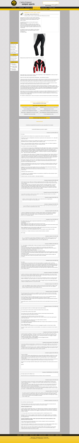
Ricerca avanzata (48, 5)
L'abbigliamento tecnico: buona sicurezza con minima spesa (49, 107)
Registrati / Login (29, 7)
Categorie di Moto (14, 50)
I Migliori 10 (14, 59)
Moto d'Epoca (14, 52)
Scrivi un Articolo (14, 58)
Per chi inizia (14, 46)
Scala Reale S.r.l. (34, 438)
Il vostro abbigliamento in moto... (49, 114)
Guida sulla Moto (36, 7)
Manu (28, 14)
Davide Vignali (41, 438)
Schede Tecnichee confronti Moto (14, 67)
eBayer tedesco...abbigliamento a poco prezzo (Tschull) (29, 112)
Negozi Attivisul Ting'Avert (14, 69)
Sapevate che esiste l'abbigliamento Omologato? (29, 110)
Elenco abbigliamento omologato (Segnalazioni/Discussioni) (49, 112)
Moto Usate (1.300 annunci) (14, 64)
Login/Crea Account (39, 121)
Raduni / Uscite (44, 7)
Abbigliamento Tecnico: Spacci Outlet (29, 114)
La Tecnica (13, 49)
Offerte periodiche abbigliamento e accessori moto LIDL (48, 110)
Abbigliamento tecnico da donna (49, 108)
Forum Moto (21, 7)
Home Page (14, 7)
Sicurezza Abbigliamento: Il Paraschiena (30, 108)
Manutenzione (14, 47)
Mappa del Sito (33, 437)
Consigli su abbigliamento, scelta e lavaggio (39, 103)
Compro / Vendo (52, 7)
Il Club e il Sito (14, 44)
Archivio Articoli (14, 56)
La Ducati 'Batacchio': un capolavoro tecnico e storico (29, 107)
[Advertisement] (50, 25)
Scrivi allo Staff (46, 437)
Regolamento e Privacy (39, 437)
